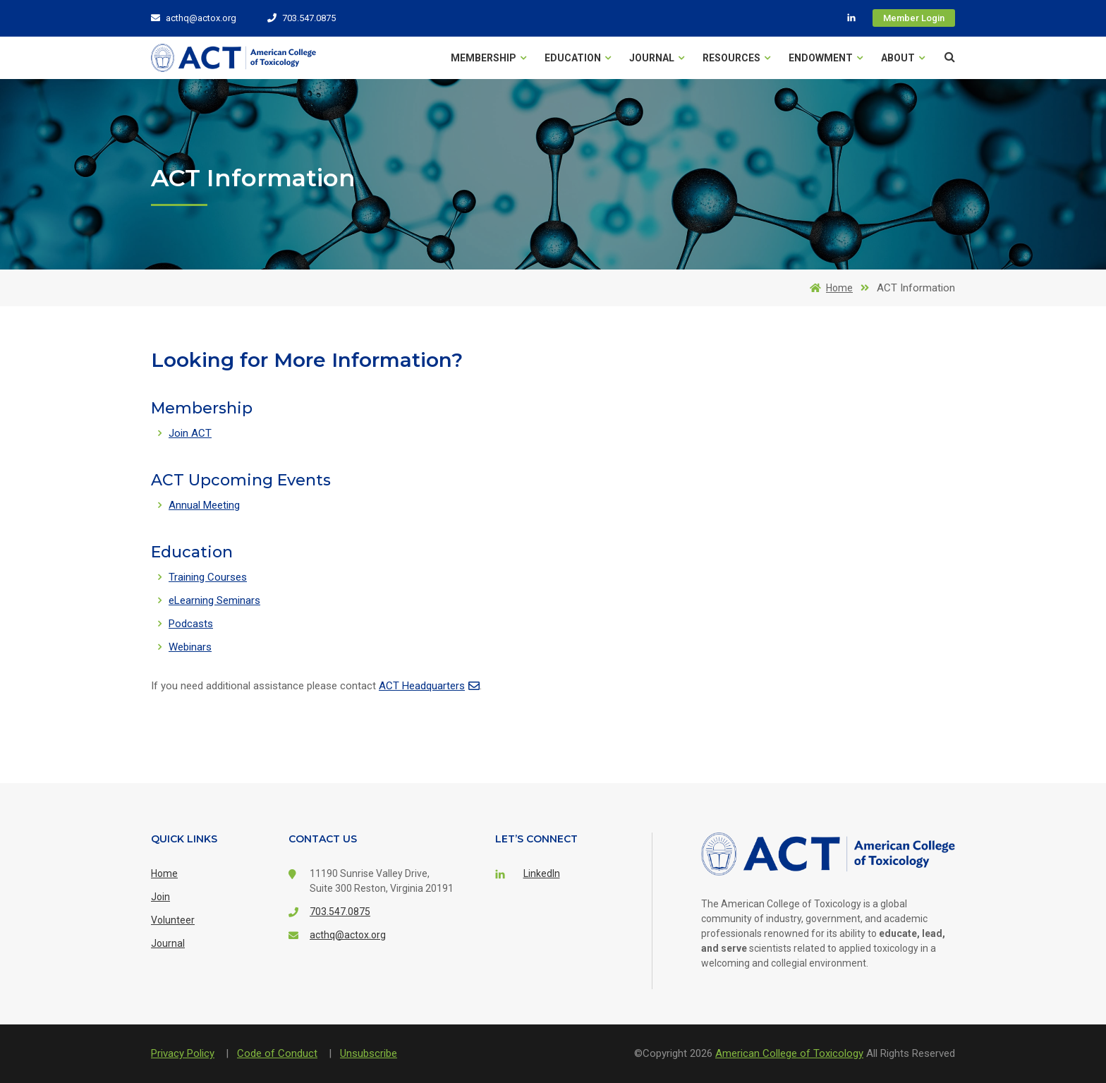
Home (829, 288)
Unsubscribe (368, 1053)
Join (160, 896)
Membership (488, 57)
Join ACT (190, 433)
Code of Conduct (277, 1053)
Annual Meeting (204, 505)
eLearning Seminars (214, 600)
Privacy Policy (182, 1053)
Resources (736, 57)
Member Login (913, 18)
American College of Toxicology (789, 1053)
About (903, 57)
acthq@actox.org (193, 18)
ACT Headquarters (429, 685)
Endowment (826, 57)
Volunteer (173, 920)
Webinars (190, 647)
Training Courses (208, 577)
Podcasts (191, 623)
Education (578, 57)
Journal (656, 57)
